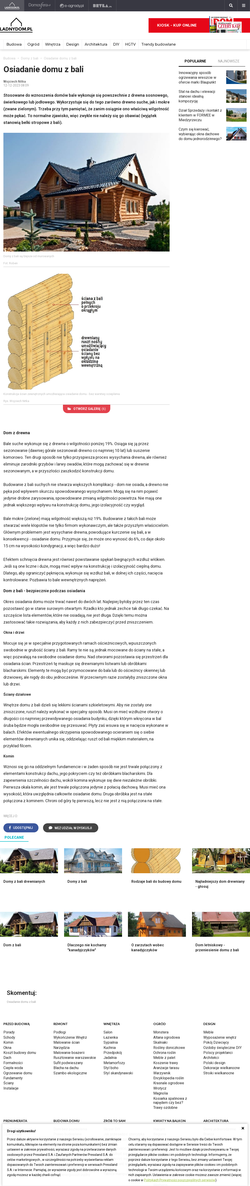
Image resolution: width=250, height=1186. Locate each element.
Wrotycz (159, 1088)
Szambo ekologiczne (70, 1073)
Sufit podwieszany (68, 1063)
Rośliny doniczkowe (169, 1047)
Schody (9, 1037)
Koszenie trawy (165, 1063)
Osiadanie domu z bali (60, 58)
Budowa (14, 44)
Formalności (13, 1063)
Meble (208, 1032)
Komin (8, 1042)
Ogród (33, 44)
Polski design (214, 1063)
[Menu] (244, 5)
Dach (7, 1057)
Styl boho (110, 1068)
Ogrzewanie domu (17, 1073)
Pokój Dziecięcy (216, 1042)
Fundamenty (13, 1078)
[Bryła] (102, 5)
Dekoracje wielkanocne (221, 1068)
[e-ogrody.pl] (72, 5)
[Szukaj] (231, 5)
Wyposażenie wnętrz (219, 1037)
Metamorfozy (114, 1063)
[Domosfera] (39, 5)
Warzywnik (162, 1073)
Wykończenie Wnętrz (70, 1037)
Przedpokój (112, 1052)
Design (72, 44)
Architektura (96, 44)
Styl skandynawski (118, 1073)
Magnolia (160, 1093)
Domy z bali (29, 58)
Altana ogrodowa (166, 1037)
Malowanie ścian (66, 1042)
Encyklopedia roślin (168, 1078)
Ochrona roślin (164, 1052)
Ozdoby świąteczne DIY (222, 1047)
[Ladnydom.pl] (12, 5)
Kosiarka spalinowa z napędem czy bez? (170, 1100)
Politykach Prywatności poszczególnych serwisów (179, 1180)
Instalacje (11, 1088)
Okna (7, 1047)
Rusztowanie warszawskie (74, 1057)
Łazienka (110, 1037)
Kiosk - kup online (199, 25)
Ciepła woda (13, 1068)
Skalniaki (160, 1042)
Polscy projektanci (218, 1052)
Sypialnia (110, 1042)
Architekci (211, 1057)
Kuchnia (109, 1047)
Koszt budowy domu (19, 1052)
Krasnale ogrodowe (168, 1083)
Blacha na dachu (66, 1068)
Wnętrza (52, 44)
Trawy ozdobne (165, 1107)
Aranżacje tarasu (166, 1068)
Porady (9, 1032)
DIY (116, 44)
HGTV (130, 44)
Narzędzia (61, 1047)
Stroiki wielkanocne (218, 1073)
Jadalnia (110, 1057)
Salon (107, 1032)
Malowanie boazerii (68, 1052)
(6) (86, 409)
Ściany (8, 1083)
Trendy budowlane (158, 44)
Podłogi (59, 1032)
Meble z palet (164, 1057)
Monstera (160, 1032)
